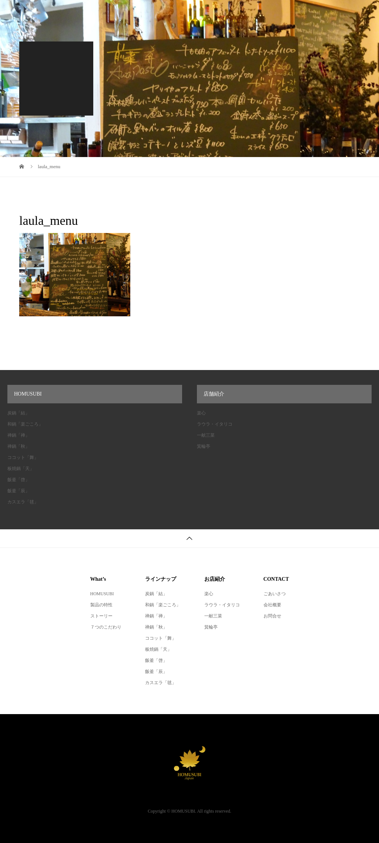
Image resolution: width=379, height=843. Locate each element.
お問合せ (272, 616)
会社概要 (272, 604)
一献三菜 (206, 435)
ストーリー (101, 616)
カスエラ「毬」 (22, 501)
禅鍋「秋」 (18, 446)
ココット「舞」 (22, 457)
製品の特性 (101, 604)
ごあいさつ (275, 593)
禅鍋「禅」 (18, 435)
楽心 (201, 413)
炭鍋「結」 (18, 413)
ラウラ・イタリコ (214, 424)
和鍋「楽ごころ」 (25, 424)
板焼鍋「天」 (20, 468)
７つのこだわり (105, 627)
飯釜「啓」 (18, 479)
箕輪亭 (203, 446)
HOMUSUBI (102, 593)
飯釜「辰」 (18, 490)
